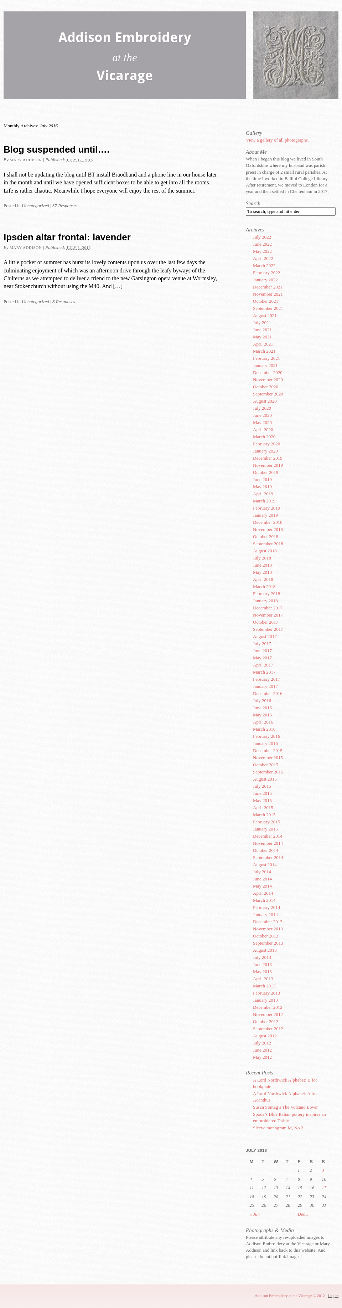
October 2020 (265, 386)
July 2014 (262, 871)
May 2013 (262, 971)
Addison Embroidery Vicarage (124, 58)
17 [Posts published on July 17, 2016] (324, 1187)
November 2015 (268, 757)
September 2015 (268, 772)
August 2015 (265, 779)
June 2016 (262, 707)
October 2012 (265, 1021)
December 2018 (268, 522)
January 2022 (265, 279)
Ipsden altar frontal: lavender (67, 237)
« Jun (254, 1214)
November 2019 (268, 465)
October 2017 (265, 622)
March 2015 (264, 814)
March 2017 (264, 672)
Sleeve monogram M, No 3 (278, 1127)
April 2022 (263, 258)
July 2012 (262, 1043)
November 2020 (268, 379)
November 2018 (268, 529)
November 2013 (268, 928)
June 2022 (262, 244)
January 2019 (265, 515)
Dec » (303, 1214)
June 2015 (262, 793)
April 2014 (263, 893)
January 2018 (265, 600)
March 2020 (264, 436)
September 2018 (268, 543)
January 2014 (265, 914)
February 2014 (266, 907)
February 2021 (266, 358)
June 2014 (262, 879)
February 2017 (266, 679)
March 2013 (264, 985)
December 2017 (268, 607)
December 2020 (268, 372)
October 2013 (265, 936)
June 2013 (262, 964)
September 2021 (268, 308)
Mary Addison (26, 160)
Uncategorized (35, 205)
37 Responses (64, 205)
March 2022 (264, 265)
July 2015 (262, 786)
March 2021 (264, 351)
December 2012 (268, 1007)
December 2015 (268, 750)
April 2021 (263, 344)
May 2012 (262, 1057)
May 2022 (262, 251)
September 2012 (268, 1028)
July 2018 (262, 558)
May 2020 (262, 422)
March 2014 (264, 900)
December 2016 (268, 693)
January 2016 (265, 743)
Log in (333, 1295)
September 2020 (268, 394)
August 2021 (265, 315)
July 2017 (262, 643)
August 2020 (265, 401)
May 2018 (262, 572)
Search (253, 203)
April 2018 (263, 579)
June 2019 (262, 479)
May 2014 (262, 886)
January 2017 (265, 686)
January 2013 (265, 1000)
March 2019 (264, 501)
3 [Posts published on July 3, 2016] (323, 1170)
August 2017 (265, 636)
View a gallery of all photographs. (277, 140)
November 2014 (268, 843)
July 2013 (262, 957)
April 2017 (263, 665)
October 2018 (265, 536)
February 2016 (266, 736)
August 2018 (265, 550)
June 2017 (262, 650)
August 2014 (265, 864)
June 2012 (262, 1050)
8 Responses (63, 301)
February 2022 (266, 272)
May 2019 (262, 486)
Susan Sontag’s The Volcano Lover (285, 1107)
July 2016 (262, 700)
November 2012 (268, 1014)
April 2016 (263, 722)
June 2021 (262, 329)
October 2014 (265, 850)
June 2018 (262, 565)
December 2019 (268, 458)
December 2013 (268, 921)
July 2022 (262, 237)
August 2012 (265, 1035)
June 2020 (262, 415)
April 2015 (263, 807)
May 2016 (262, 714)
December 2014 (268, 836)
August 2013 (265, 950)
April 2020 (263, 429)
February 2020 (266, 443)
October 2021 (265, 301)
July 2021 (262, 322)
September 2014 (268, 857)
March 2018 (264, 586)
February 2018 (266, 593)
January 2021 (265, 365)
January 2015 (265, 829)
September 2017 (268, 629)
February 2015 (266, 821)
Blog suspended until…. (57, 149)
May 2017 (262, 657)
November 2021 (268, 294)
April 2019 (263, 493)
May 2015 (262, 800)
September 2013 (268, 943)
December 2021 (268, 287)
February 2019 (266, 508)
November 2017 (268, 615)
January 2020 (265, 451)
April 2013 (263, 978)
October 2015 (265, 764)
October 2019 (265, 472)
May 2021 (262, 336)
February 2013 (266, 993)
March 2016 (264, 729)
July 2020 (262, 408)
